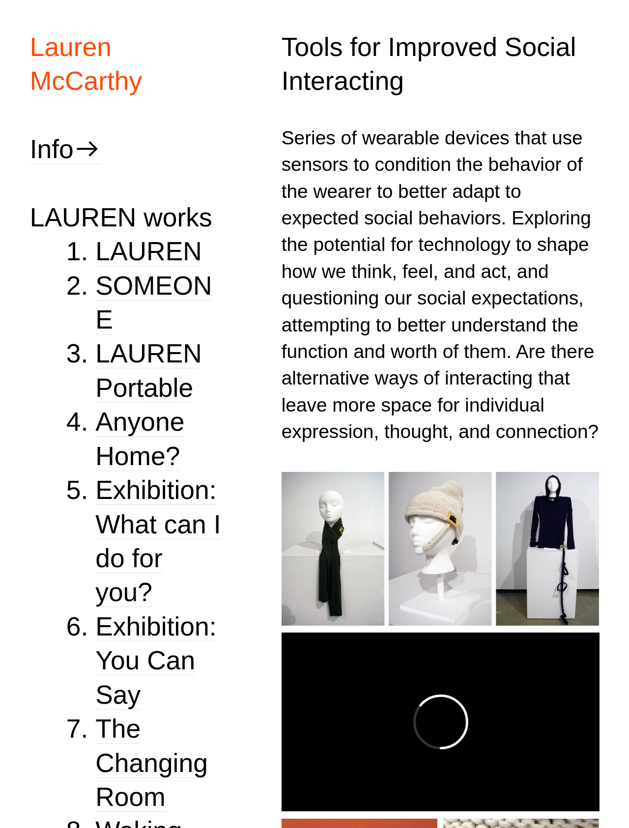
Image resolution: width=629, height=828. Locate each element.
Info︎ (65, 149)
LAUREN (148, 251)
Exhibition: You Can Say (155, 660)
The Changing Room (151, 762)
